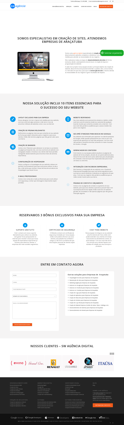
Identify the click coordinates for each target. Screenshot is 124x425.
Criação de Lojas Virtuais (16, 389)
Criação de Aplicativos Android (18, 402)
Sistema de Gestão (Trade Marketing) (75, 402)
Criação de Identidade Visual (72, 385)
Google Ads (41, 387)
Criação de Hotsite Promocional (73, 407)
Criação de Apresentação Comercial (74, 394)
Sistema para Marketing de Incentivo (74, 406)
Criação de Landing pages (16, 392)
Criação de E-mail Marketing (45, 394)
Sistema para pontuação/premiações (75, 404)
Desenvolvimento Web (16, 385)
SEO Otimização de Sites (44, 389)
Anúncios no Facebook (43, 390)
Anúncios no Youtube (43, 392)
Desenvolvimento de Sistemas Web (47, 402)
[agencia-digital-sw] (18, 6)
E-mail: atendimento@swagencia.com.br (98, 1)
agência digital (77, 53)
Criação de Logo (69, 387)
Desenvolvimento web (98, 396)
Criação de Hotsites (15, 390)
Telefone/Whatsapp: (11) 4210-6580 (79, 1)
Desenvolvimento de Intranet (45, 404)
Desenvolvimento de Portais (17, 394)
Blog (94, 385)
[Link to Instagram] (113, 1)
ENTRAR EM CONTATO (102, 405)
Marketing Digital (42, 385)
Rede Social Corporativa (44, 407)
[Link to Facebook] (110, 1)
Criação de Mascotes (70, 390)
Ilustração (67, 389)
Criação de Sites (14, 387)
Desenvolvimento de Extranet (45, 406)
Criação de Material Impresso (72, 392)
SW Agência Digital (98, 393)
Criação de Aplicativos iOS (16, 404)
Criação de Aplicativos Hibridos (18, 406)
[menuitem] (79, 1)
